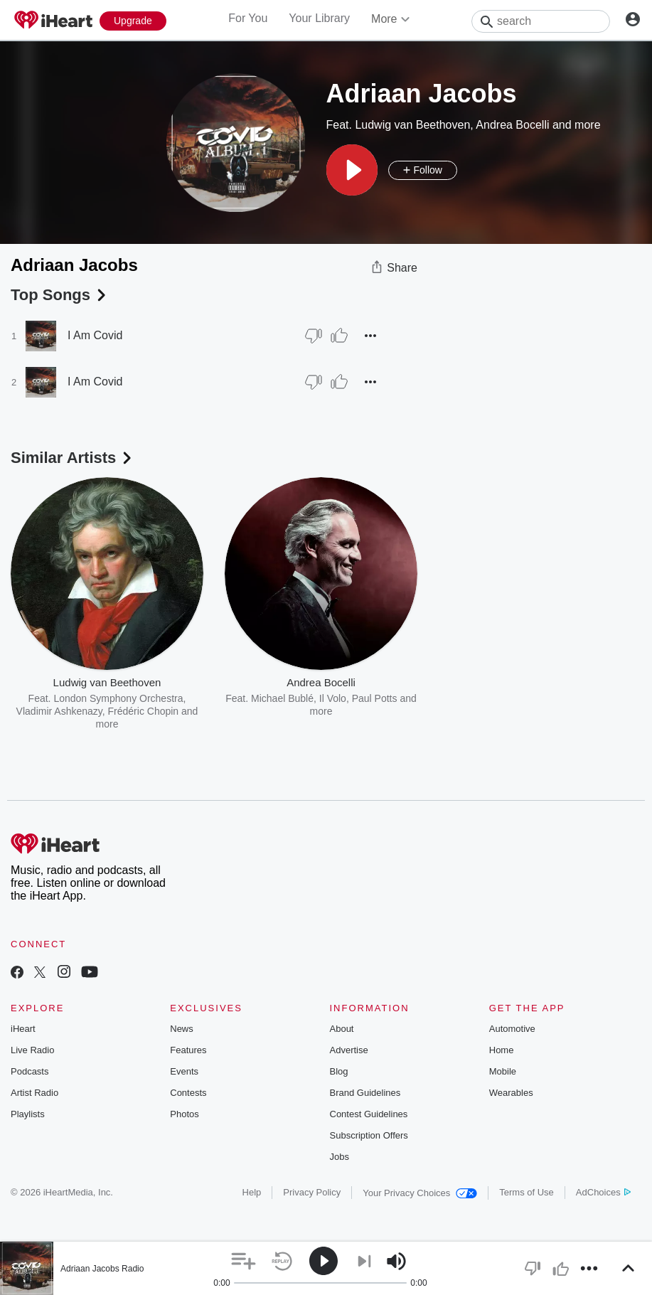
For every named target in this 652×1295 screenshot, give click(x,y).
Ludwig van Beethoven (412, 125)
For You (247, 18)
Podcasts (29, 1071)
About (342, 1028)
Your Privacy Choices (420, 1193)
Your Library (319, 18)
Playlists (28, 1114)
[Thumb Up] (339, 335)
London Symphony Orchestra (118, 698)
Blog (339, 1071)
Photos (184, 1114)
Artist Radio (34, 1092)
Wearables (511, 1092)
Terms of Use (526, 1192)
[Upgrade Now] (133, 21)
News (181, 1028)
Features (188, 1050)
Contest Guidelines (369, 1114)
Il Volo (332, 698)
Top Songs (60, 295)
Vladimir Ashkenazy (59, 711)
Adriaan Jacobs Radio (102, 1269)
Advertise (349, 1050)
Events (184, 1071)
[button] (352, 170)
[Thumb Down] (313, 335)
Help (252, 1192)
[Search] (540, 21)
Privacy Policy (312, 1192)
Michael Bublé (282, 698)
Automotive (512, 1028)
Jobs (339, 1156)
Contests (188, 1092)
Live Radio (32, 1050)
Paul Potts (374, 698)
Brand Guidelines (365, 1092)
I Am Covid (95, 335)
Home (501, 1050)
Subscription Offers (369, 1135)
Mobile (502, 1071)
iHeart (23, 1028)
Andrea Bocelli (512, 125)
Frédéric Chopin (143, 711)
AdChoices (603, 1192)
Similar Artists (72, 458)
